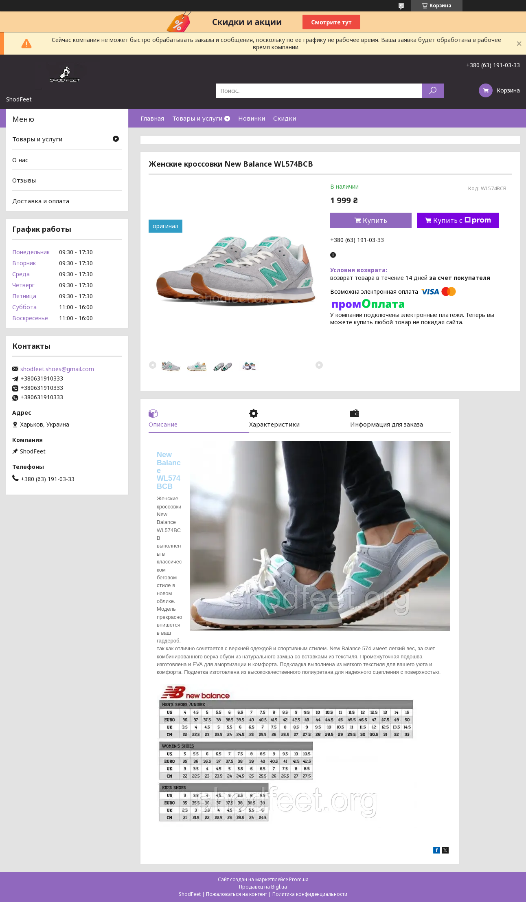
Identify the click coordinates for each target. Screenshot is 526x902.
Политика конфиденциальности (309, 894)
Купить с (462, 220)
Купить (375, 220)
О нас (20, 160)
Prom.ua (299, 879)
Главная (152, 118)
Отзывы (24, 180)
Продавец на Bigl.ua (263, 886)
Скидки (284, 118)
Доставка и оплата (40, 201)
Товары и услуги (197, 118)
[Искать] (433, 91)
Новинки (251, 118)
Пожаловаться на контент (236, 894)
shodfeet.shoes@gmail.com (57, 369)
